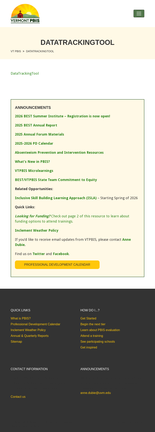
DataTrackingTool (25, 73)
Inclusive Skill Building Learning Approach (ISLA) (55, 198)
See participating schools (97, 341)
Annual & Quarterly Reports (30, 335)
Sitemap (16, 341)
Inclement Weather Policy (28, 330)
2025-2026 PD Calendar (34, 143)
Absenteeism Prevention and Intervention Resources (59, 152)
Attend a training (91, 335)
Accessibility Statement (130, 421)
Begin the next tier (92, 324)
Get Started (88, 318)
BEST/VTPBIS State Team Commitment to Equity (56, 180)
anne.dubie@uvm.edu (95, 392)
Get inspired (88, 347)
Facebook (61, 254)
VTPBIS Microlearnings (34, 171)
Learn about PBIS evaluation (100, 330)
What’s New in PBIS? (32, 162)
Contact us (18, 396)
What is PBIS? (21, 318)
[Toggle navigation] (138, 13)
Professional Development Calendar (57, 264)
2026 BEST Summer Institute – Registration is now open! (62, 116)
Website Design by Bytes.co (27, 426)
